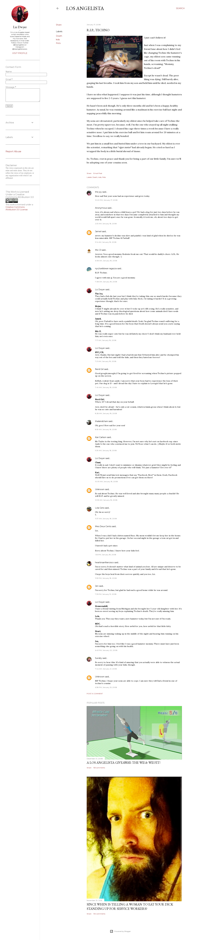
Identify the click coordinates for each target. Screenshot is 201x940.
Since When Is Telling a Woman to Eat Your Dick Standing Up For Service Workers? (130, 906)
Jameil (98, 231)
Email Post (97, 173)
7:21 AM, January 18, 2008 (105, 361)
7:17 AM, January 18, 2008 (105, 340)
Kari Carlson (100, 437)
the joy (98, 192)
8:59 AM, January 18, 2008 (106, 429)
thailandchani (101, 421)
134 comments (99, 914)
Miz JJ (98, 250)
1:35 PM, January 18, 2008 (105, 555)
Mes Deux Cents (103, 526)
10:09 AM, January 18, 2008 (106, 481)
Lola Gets (99, 508)
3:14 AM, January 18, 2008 (105, 242)
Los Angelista (85, 8)
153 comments (99, 768)
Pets (58, 43)
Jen (97, 586)
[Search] (180, 8)
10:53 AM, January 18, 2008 (106, 500)
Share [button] (59, 25)
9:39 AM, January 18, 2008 (106, 450)
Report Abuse (13, 151)
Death (59, 36)
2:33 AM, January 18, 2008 (106, 224)
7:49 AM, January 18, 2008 (106, 387)
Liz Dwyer (100, 289)
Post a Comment (95, 694)
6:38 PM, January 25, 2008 (106, 687)
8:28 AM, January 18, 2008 (106, 413)
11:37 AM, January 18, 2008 (106, 518)
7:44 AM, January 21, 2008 (106, 669)
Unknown (99, 489)
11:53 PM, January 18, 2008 (106, 578)
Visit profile (19, 53)
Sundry (98, 658)
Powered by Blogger (120, 931)
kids (58, 39)
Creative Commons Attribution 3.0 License (17, 208)
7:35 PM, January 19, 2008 (105, 594)
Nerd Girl (99, 369)
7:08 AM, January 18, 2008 (106, 282)
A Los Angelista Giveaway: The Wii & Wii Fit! (123, 762)
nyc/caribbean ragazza (106, 268)
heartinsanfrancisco (104, 562)
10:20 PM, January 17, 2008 (106, 200)
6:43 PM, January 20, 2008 (106, 650)
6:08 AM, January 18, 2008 (106, 261)
